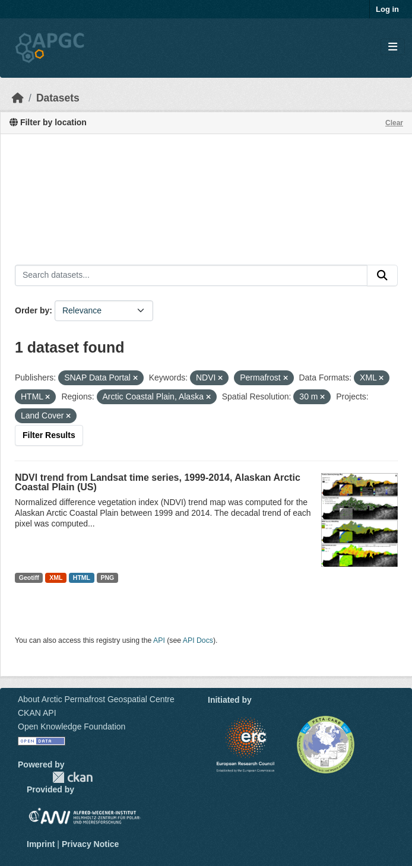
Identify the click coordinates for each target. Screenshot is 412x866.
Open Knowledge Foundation (71, 726)
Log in (387, 9)
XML (55, 577)
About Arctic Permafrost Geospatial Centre (96, 699)
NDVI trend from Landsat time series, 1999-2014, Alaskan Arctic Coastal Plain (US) (157, 482)
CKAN (72, 777)
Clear (394, 123)
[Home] (18, 98)
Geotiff (29, 577)
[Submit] (382, 275)
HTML (81, 577)
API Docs (198, 640)
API (159, 640)
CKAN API (37, 713)
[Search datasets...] (191, 275)
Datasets (58, 98)
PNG (108, 577)
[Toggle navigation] (393, 47)
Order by (32, 310)
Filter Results (49, 435)
